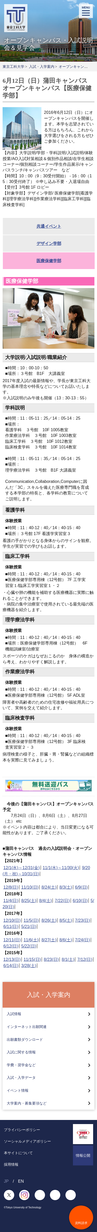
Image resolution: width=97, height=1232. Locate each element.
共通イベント (48, 226)
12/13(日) (12, 959)
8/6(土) (65, 940)
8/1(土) (68, 959)
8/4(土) (45, 900)
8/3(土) (65, 887)
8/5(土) (65, 920)
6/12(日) (10, 946)
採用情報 (11, 1164)
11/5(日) (31, 920)
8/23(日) (51, 959)
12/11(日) (12, 940)
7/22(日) (62, 900)
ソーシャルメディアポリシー (27, 1141)
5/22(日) (28, 946)
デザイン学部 (48, 243)
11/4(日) (10, 900)
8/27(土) (48, 940)
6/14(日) (10, 965)
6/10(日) (80, 900)
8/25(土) (28, 900)
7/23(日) (82, 920)
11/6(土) (31, 940)
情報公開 (83, 1155)
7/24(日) (82, 940)
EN (21, 1181)
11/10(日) (30, 887)
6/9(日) (81, 887)
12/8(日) (10, 887)
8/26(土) (48, 920)
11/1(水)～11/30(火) (61, 868)
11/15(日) (32, 959)
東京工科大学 (13, 67)
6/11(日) (10, 926)
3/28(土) (28, 965)
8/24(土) (48, 887)
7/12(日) (84, 959)
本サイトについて (18, 1153)
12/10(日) (12, 920)
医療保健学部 (48, 261)
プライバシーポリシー (22, 1130)
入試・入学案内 (41, 67)
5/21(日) (28, 926)
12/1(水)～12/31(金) (21, 868)
